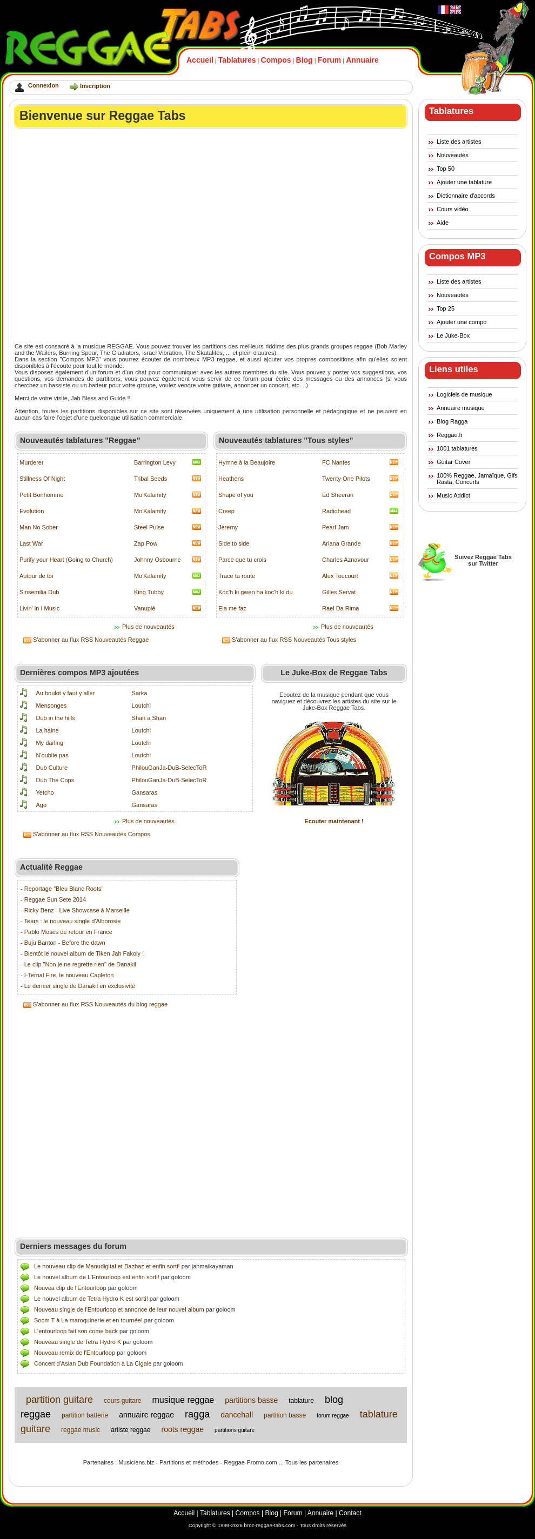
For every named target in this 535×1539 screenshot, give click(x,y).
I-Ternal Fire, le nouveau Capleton (69, 975)
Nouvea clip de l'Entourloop (70, 1288)
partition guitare (59, 1399)
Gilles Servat (339, 592)
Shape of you (235, 495)
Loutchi (141, 705)
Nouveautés (453, 155)
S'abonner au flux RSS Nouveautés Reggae (91, 639)
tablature (301, 1400)
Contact (350, 1513)
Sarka (140, 693)
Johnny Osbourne (157, 559)
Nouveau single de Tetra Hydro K (77, 1342)
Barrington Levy (155, 462)
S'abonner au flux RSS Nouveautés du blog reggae (100, 1004)
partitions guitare (235, 1430)
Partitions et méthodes (188, 1462)
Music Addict (453, 495)
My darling (49, 743)
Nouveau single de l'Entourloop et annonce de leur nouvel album (119, 1309)
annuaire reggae (146, 1414)
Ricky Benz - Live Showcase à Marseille (77, 910)
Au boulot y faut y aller (65, 693)
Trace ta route (236, 576)
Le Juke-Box (453, 335)
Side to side (233, 543)
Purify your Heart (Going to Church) (66, 559)
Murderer (31, 462)
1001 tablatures (457, 448)
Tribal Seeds (150, 478)
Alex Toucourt (340, 576)
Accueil (199, 60)
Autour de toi (36, 576)
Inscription (95, 86)
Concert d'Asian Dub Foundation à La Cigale (92, 1363)
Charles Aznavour (345, 559)
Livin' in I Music (39, 608)
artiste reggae (130, 1430)
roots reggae (182, 1429)
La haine (47, 730)
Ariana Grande (341, 543)
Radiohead (336, 511)
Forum (330, 60)
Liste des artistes (459, 141)
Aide (443, 222)
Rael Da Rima (340, 608)
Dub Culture (52, 767)
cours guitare (122, 1400)
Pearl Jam (335, 527)
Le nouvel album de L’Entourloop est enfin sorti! (96, 1277)
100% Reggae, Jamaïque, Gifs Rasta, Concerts (477, 478)
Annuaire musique (461, 408)
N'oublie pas (52, 755)
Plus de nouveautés (148, 626)
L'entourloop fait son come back (76, 1331)
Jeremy (228, 527)
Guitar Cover (453, 462)
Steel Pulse (149, 527)
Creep (226, 511)
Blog (304, 60)
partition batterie (85, 1415)
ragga (197, 1414)
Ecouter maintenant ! (333, 821)
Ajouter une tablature (464, 182)
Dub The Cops (55, 780)
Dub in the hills (55, 718)
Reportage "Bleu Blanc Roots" (64, 888)
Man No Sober (38, 527)
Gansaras (145, 792)
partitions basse (251, 1400)
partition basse (285, 1415)
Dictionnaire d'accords (466, 195)
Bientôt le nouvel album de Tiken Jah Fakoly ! (84, 953)
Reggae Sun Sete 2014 (55, 899)
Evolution (31, 511)
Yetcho (45, 792)
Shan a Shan (149, 718)
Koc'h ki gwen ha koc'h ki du (255, 592)
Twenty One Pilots (346, 478)
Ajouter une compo (461, 322)
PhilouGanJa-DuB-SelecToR (169, 767)
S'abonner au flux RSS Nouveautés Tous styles (294, 639)
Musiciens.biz (136, 1462)
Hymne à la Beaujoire (246, 462)
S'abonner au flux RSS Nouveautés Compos (91, 834)
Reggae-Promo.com (250, 1462)
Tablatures (237, 60)
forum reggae (333, 1416)
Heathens (231, 478)
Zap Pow (145, 543)
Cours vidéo (453, 209)
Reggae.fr (450, 435)
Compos (276, 60)
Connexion (43, 85)
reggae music (80, 1430)
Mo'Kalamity (150, 495)
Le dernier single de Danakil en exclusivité (79, 986)
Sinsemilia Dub (39, 592)
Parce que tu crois (242, 559)
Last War (31, 543)
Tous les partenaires (311, 1462)
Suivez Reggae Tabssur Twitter (483, 560)
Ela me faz (232, 608)
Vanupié (145, 608)
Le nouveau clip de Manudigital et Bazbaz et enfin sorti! (107, 1266)
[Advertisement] (101, 235)
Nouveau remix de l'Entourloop (74, 1352)
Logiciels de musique (464, 394)
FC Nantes (336, 462)
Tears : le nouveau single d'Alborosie (72, 921)
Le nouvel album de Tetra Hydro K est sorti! (91, 1298)
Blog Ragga (452, 421)
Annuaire (362, 60)
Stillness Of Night (42, 478)
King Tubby (149, 592)
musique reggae (183, 1399)
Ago (41, 805)
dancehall (236, 1414)
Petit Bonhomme (41, 495)
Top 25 (445, 308)
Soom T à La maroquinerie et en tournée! (88, 1320)
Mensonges (51, 705)
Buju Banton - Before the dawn (64, 942)
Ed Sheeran (337, 495)
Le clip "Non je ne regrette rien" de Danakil (80, 964)
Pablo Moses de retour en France (68, 932)
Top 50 (445, 168)
